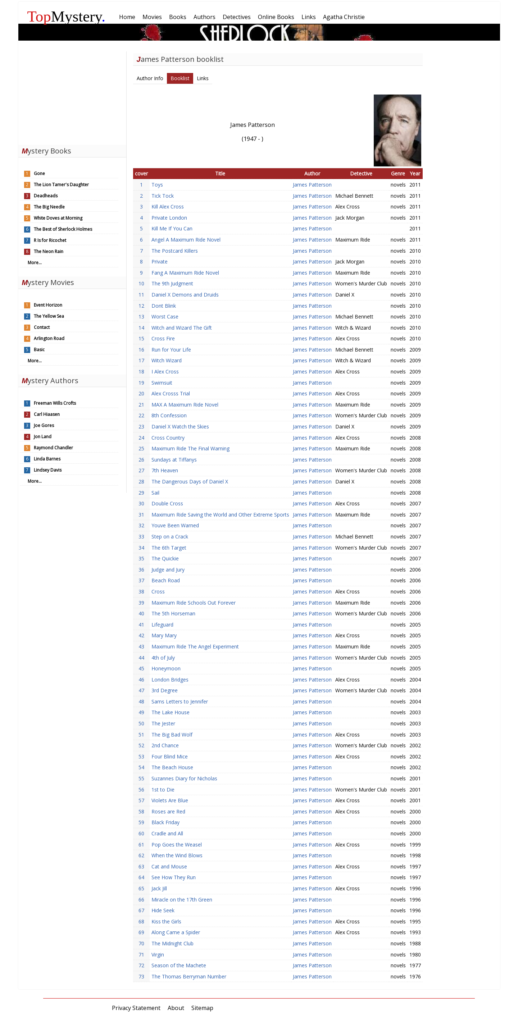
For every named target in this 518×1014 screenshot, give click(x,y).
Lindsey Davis (48, 470)
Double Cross (167, 503)
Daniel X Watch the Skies (180, 426)
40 (141, 613)
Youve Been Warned (175, 525)
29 (141, 492)
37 (141, 580)
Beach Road (165, 580)
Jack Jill (159, 888)
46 (141, 679)
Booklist (180, 78)
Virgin (157, 954)
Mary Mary (164, 635)
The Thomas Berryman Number (188, 976)
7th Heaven (164, 470)
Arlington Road (49, 338)
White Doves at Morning (58, 218)
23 (141, 426)
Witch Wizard (166, 360)
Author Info (150, 78)
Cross (158, 591)
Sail (155, 492)
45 (141, 668)
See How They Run (173, 877)
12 (141, 305)
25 (141, 448)
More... (35, 263)
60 (141, 833)
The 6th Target (168, 547)
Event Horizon (48, 305)
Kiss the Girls (166, 921)
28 (141, 481)
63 (141, 866)
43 (141, 646)
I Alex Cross (165, 371)
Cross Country (168, 437)
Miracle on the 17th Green (181, 899)
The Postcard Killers (174, 250)
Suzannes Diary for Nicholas (184, 778)
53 (141, 756)
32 (141, 525)
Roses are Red (168, 811)
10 (141, 283)
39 (141, 602)
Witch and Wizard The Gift (181, 327)
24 (141, 437)
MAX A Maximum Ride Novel (184, 404)
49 (141, 712)
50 (141, 723)
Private (159, 261)
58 (141, 811)
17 (141, 360)
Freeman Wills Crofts (55, 403)
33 (141, 536)
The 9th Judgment (172, 283)
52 (141, 745)
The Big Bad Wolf (171, 734)
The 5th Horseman (173, 613)
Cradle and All (167, 833)
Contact (42, 327)
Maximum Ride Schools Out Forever (193, 602)
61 (141, 844)
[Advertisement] (72, 96)
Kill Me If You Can (171, 228)
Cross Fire (163, 338)
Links (203, 78)
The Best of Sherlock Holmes (63, 229)
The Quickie (165, 558)
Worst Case (164, 316)
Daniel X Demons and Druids (185, 294)
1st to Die (162, 789)
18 (141, 371)
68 (141, 921)
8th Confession (169, 415)
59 (141, 822)
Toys (157, 184)
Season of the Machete (178, 965)
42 (141, 635)
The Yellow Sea (49, 316)
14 (141, 327)
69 (141, 932)
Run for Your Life (171, 349)
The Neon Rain (48, 251)
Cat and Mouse (169, 866)
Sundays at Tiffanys (174, 459)
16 (141, 349)
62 (141, 855)
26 (141, 459)
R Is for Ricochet (50, 240)
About (176, 1008)
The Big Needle (49, 207)
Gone (39, 173)
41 (141, 624)
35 (141, 558)
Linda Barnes (47, 459)
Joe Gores (44, 425)
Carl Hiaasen (47, 414)
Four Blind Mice (169, 756)
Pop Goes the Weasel (176, 844)
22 (141, 415)
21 (141, 404)
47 (141, 690)
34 (141, 547)
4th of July (163, 657)
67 (141, 910)
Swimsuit (161, 382)
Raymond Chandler (53, 448)
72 (141, 965)
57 (141, 800)
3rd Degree (164, 690)
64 (141, 877)
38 (141, 591)
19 (141, 382)
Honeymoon (166, 668)
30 (141, 503)
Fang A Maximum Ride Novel (185, 272)
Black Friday (165, 822)
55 (141, 778)
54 (141, 767)
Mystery (66, 16)
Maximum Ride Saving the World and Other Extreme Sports (220, 514)
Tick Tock (162, 195)
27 (141, 470)
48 (141, 701)
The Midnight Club (172, 943)
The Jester (163, 723)
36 (141, 569)
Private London (169, 217)
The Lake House (170, 712)
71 (141, 954)
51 (141, 734)
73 (141, 976)
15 (141, 338)
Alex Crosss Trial (170, 393)
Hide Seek (162, 910)
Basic (39, 350)
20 (141, 393)
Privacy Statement (136, 1008)
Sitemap (202, 1008)
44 (141, 657)
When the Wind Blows (177, 855)
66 (141, 899)
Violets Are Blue (169, 800)
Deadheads (46, 196)
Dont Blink (163, 305)
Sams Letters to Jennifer (179, 701)
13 (141, 316)
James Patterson (312, 184)
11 (141, 294)
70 (141, 943)
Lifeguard (162, 624)
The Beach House (172, 767)
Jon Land (42, 436)
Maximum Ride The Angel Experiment (195, 646)
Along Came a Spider (175, 932)
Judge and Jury (168, 569)
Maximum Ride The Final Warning (190, 448)
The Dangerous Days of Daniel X (189, 481)
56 (141, 789)
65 (141, 888)
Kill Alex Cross (167, 206)
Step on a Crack (169, 536)
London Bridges (169, 679)
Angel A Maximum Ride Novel (186, 239)
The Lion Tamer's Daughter (61, 185)
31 (141, 514)
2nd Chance (165, 745)
